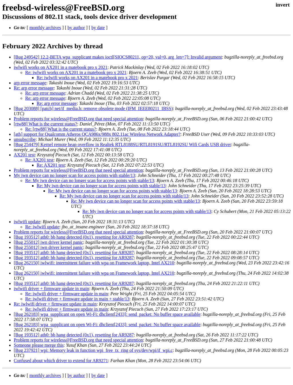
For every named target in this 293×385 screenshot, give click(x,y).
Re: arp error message (34, 87)
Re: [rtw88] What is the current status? (60, 129)
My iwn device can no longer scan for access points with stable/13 (74, 175)
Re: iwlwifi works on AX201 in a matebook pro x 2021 (75, 72)
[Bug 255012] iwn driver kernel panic (48, 242)
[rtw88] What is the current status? (45, 123)
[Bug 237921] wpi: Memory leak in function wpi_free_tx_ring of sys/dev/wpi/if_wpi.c (93, 350)
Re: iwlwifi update (42, 226)
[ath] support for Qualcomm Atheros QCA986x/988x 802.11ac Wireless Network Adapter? (97, 134)
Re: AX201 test (39, 159)
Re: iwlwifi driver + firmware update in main (66, 293)
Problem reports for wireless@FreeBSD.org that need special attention (78, 118)
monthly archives (45, 27)
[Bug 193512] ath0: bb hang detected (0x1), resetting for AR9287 (74, 237)
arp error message (30, 82)
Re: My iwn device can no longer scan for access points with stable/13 (89, 180)
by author (76, 27)
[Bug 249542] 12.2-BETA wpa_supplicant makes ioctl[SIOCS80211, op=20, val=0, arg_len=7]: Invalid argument (118, 57)
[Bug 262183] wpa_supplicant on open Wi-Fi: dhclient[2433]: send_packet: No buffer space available (107, 314)
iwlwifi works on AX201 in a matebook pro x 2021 (61, 67)
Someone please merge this (39, 345)
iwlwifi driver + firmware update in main (51, 288)
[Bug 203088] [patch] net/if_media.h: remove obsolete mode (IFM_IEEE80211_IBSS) (93, 108)
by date (98, 27)
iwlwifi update (27, 221)
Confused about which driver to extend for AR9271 (61, 360)
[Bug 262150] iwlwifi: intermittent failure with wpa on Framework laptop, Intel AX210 (94, 262)
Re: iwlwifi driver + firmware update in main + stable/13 (77, 298)
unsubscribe (24, 139)
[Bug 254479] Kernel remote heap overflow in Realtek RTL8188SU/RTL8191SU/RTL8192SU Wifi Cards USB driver (122, 144)
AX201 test (24, 154)
